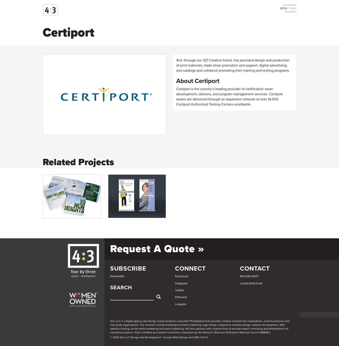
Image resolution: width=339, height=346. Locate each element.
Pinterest (181, 297)
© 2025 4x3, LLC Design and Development (135, 337)
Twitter (179, 290)
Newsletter (117, 276)
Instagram (181, 283)
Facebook (181, 276)
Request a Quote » (157, 249)
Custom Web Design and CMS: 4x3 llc (185, 337)
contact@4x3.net (251, 283)
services (150, 324)
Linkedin (180, 304)
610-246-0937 (249, 276)
